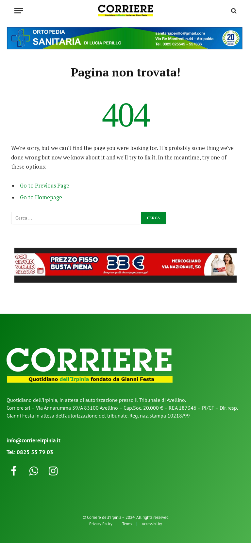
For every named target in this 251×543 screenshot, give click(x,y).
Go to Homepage (41, 197)
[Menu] (18, 10)
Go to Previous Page (44, 185)
